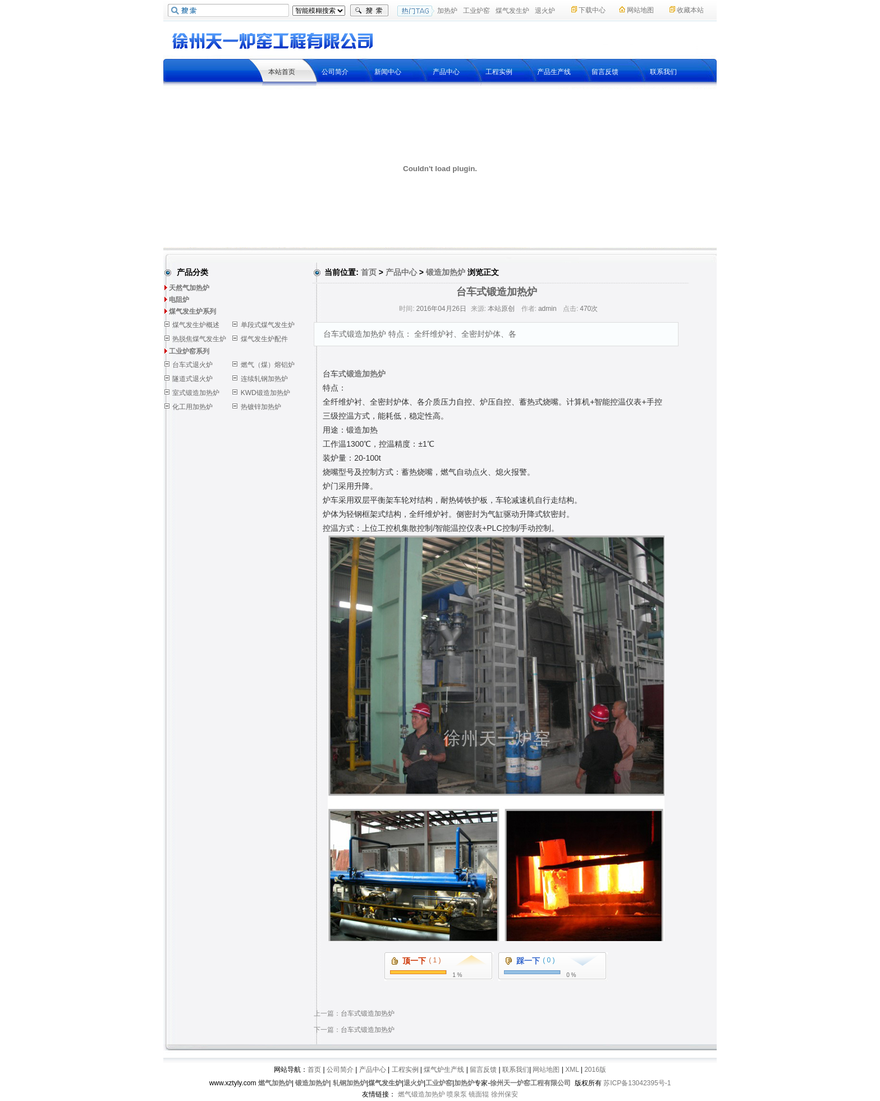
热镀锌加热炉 (261, 407)
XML (572, 1070)
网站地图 (640, 10)
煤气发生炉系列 (192, 311)
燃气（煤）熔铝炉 (268, 365)
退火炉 (545, 11)
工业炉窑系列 (189, 351)
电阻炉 (179, 300)
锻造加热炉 (445, 272)
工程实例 (498, 72)
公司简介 (335, 72)
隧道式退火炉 (192, 379)
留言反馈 (605, 72)
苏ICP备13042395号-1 (637, 1083)
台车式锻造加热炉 (368, 1013)
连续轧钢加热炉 (264, 379)
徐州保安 (504, 1094)
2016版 (595, 1070)
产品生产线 (554, 72)
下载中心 (592, 10)
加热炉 (447, 11)
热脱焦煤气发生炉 (199, 339)
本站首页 (281, 72)
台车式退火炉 (192, 365)
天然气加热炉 (189, 288)
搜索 (369, 10)
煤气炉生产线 (444, 1070)
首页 (369, 272)
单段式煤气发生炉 (268, 325)
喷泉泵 (457, 1094)
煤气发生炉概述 (195, 325)
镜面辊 (479, 1094)
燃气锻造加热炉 (421, 1094)
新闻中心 (387, 72)
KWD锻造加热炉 (265, 393)
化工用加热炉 (192, 407)
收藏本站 (690, 10)
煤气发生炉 (512, 11)
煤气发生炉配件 (264, 339)
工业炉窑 (476, 11)
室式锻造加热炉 (195, 393)
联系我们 (663, 72)
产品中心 (446, 72)
